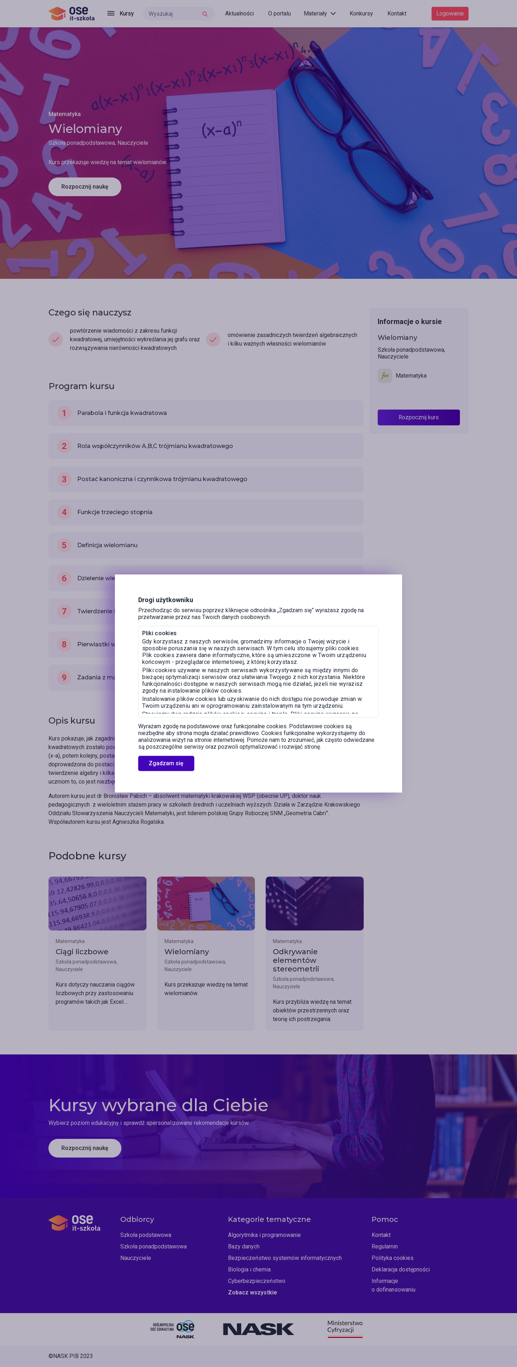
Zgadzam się (166, 763)
